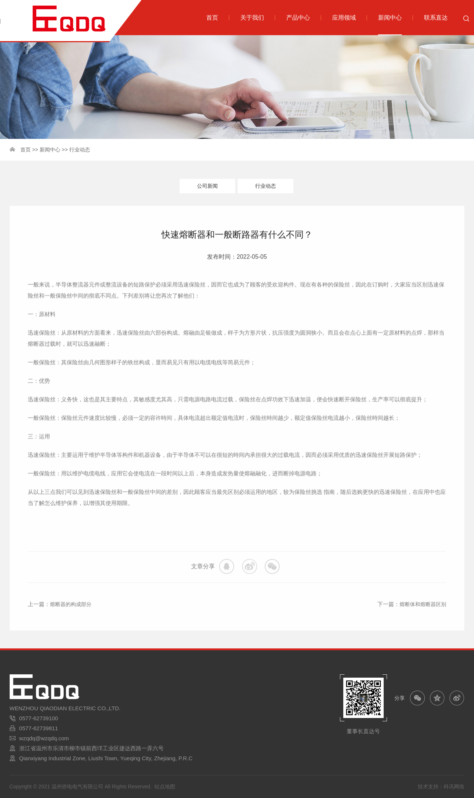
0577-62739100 (38, 718)
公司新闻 (207, 186)
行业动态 (79, 150)
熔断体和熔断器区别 (421, 620)
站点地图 (164, 787)
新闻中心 (50, 150)
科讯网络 (454, 787)
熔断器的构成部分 (72, 620)
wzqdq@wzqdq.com (44, 738)
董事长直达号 (363, 731)
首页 (25, 150)
